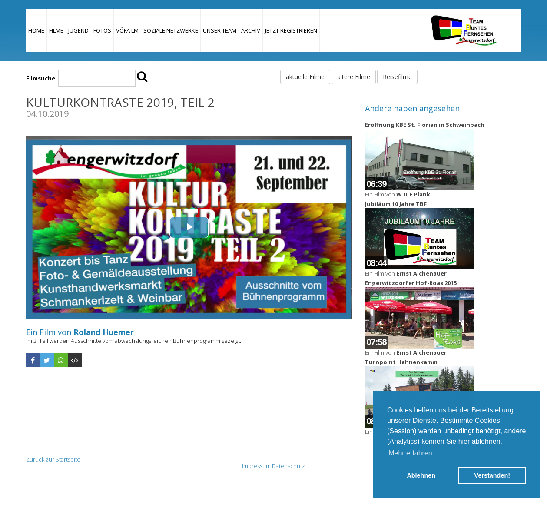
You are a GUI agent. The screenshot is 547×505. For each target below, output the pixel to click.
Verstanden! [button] (492, 475)
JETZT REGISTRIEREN (291, 30)
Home (36, 30)
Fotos (102, 30)
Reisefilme (397, 77)
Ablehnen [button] (421, 475)
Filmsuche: (41, 78)
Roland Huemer (103, 332)
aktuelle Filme (305, 77)
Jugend (78, 30)
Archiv (250, 30)
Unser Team (219, 30)
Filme (56, 30)
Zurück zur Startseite (53, 459)
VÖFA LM (127, 30)
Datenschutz (288, 466)
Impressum (256, 466)
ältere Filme (353, 77)
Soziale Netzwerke (170, 30)
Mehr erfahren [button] (410, 453)
